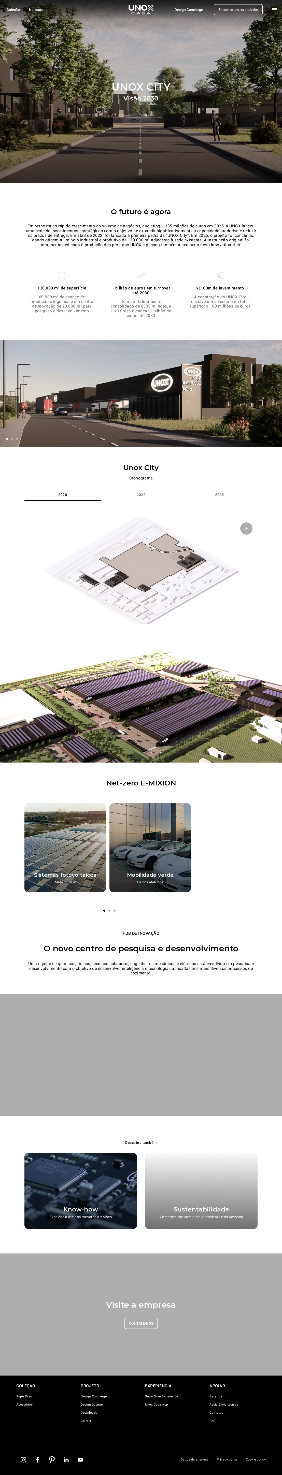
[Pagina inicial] (141, 9)
